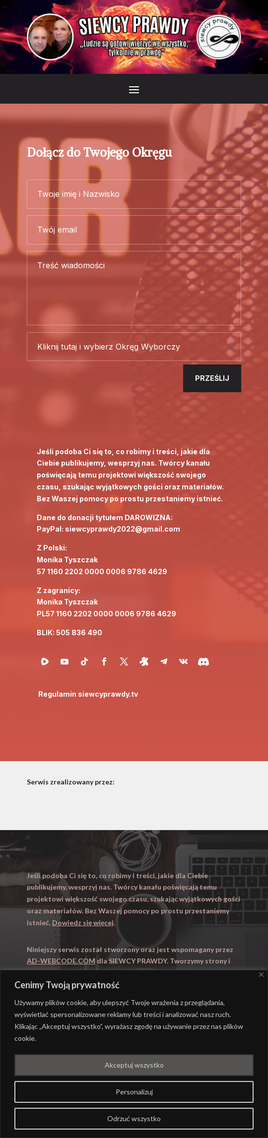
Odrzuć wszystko (134, 1118)
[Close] (261, 974)
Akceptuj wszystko (134, 1065)
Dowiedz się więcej (83, 922)
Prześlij (212, 378)
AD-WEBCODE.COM (61, 961)
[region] (134, 1054)
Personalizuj (134, 1091)
